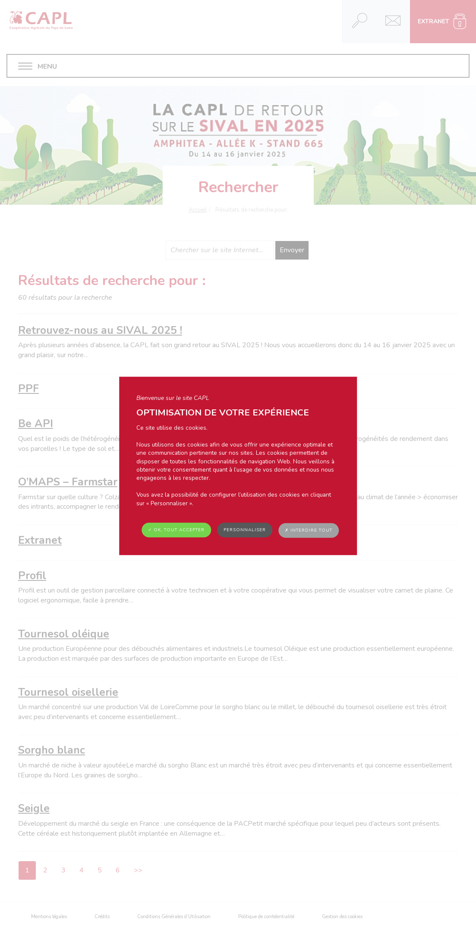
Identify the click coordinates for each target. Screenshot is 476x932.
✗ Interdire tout (308, 530)
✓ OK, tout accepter (176, 530)
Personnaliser (245, 530)
